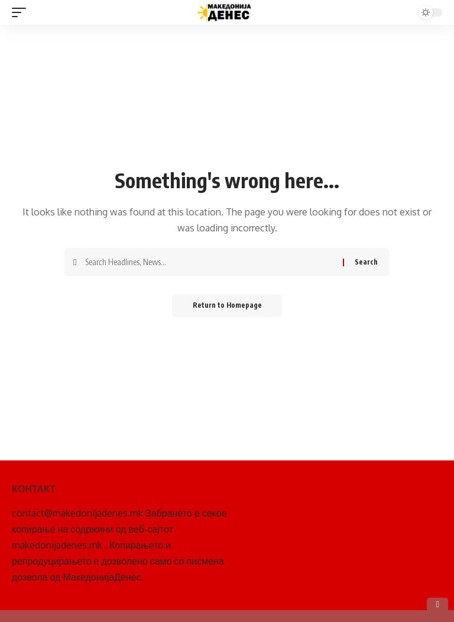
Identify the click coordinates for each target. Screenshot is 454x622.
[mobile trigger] (22, 12)
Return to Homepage (227, 305)
